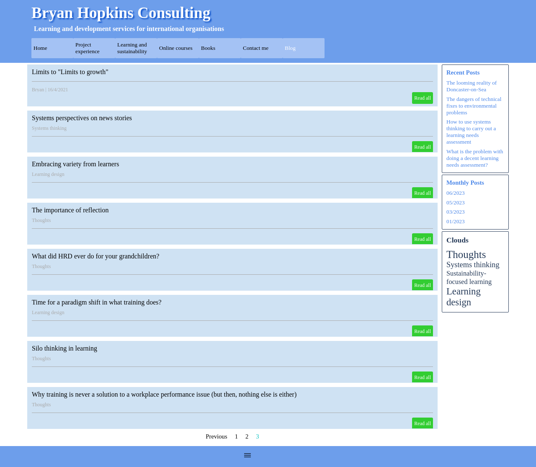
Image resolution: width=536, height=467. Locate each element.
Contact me (255, 48)
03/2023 (455, 212)
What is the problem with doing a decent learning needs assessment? (474, 158)
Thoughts (41, 220)
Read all (422, 98)
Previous (216, 436)
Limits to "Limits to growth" (70, 71)
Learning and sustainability (132, 47)
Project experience (87, 47)
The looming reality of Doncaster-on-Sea (471, 86)
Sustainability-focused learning (469, 277)
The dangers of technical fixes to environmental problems (473, 106)
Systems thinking (49, 128)
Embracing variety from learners (75, 164)
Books (208, 48)
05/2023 (455, 202)
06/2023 (455, 193)
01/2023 (455, 221)
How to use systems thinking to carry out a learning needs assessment (471, 132)
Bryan (38, 90)
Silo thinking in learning (64, 348)
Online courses (176, 48)
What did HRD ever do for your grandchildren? (95, 256)
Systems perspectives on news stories (82, 117)
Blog (290, 48)
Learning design (48, 174)
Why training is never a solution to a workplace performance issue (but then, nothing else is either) (164, 394)
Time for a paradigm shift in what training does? (97, 302)
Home (40, 48)
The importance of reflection (70, 210)
